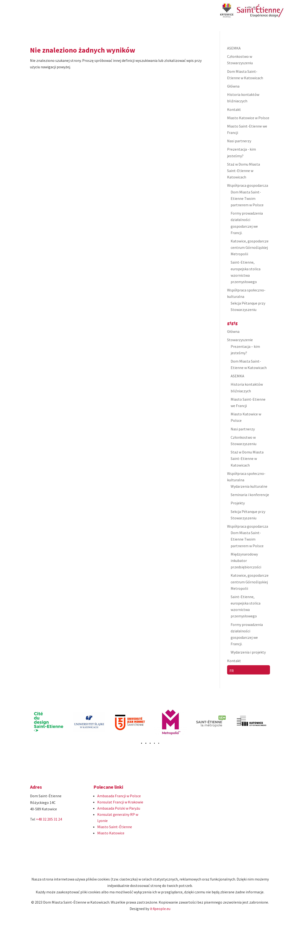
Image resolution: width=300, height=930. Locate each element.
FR (231, 670)
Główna (233, 86)
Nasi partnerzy (239, 140)
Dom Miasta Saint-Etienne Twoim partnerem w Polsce (247, 198)
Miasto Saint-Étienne (114, 826)
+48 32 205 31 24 (49, 819)
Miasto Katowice (110, 833)
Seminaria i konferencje (250, 494)
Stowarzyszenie (240, 339)
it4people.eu (160, 908)
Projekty (238, 503)
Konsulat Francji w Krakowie (120, 802)
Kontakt (234, 109)
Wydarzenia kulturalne (249, 486)
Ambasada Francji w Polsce (119, 795)
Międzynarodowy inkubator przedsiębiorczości (246, 560)
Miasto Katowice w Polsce (248, 117)
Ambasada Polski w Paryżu (118, 808)
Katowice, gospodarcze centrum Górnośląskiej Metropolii (250, 247)
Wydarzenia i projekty (248, 652)
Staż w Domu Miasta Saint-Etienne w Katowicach (243, 170)
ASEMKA (234, 48)
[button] (146, 743)
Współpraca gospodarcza (247, 185)
